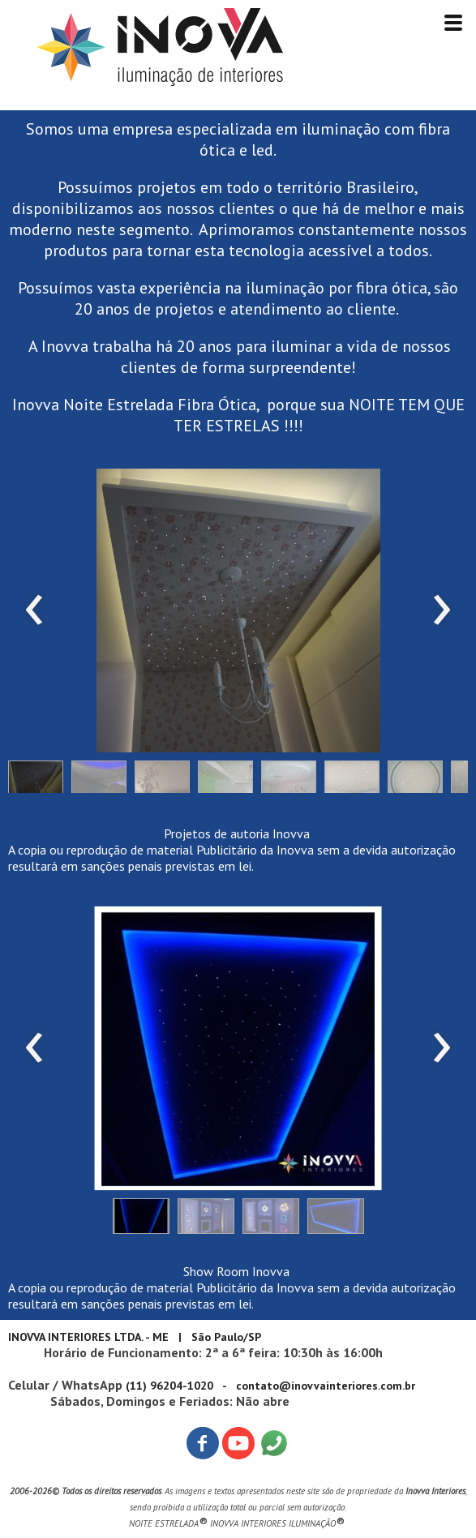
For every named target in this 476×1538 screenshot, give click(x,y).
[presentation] (34, 610)
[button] (35, 780)
